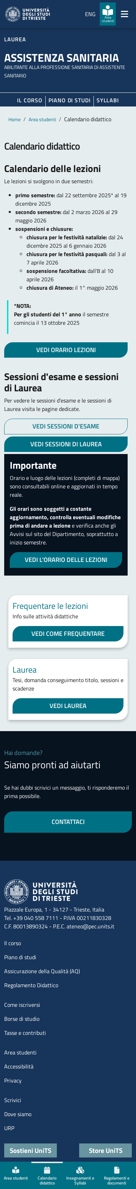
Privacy (13, 1080)
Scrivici (12, 1100)
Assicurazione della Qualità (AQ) (42, 971)
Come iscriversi (22, 1005)
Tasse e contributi (25, 1033)
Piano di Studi (69, 100)
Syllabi (108, 100)
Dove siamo (17, 1114)
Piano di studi (20, 957)
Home (14, 119)
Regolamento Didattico (31, 985)
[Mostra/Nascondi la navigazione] (124, 14)
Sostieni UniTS (30, 1150)
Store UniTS (105, 1150)
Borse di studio (21, 1019)
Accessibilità (18, 1066)
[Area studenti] (108, 14)
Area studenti (42, 119)
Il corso (30, 100)
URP (9, 1128)
